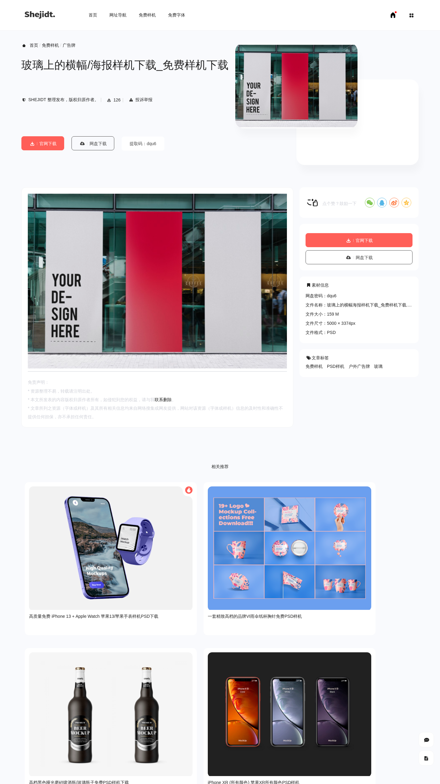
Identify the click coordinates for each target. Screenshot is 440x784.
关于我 (27, 735)
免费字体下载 (87, 774)
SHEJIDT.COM (341, 756)
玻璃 (378, 366)
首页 (93, 15)
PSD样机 (335, 366)
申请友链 (113, 774)
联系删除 (163, 399)
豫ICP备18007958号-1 (397, 756)
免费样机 (147, 15)
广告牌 (69, 45)
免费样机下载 (57, 774)
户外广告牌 (359, 366)
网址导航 (118, 15)
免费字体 (176, 15)
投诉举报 (140, 99)
